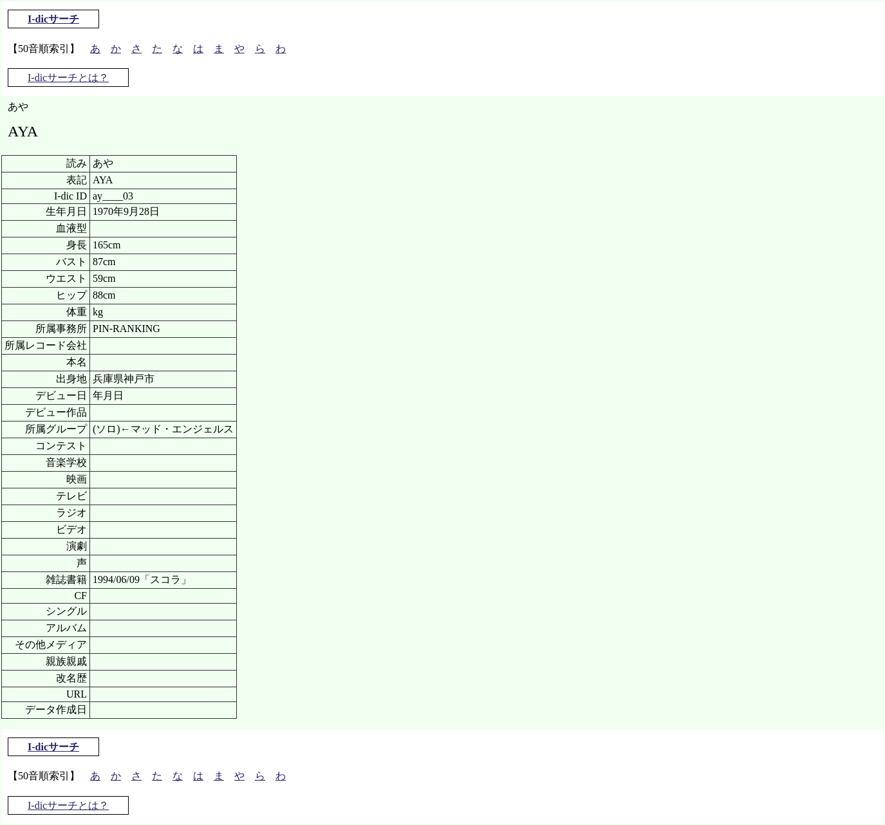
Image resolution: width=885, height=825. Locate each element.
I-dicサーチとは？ (68, 77)
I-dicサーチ (53, 19)
